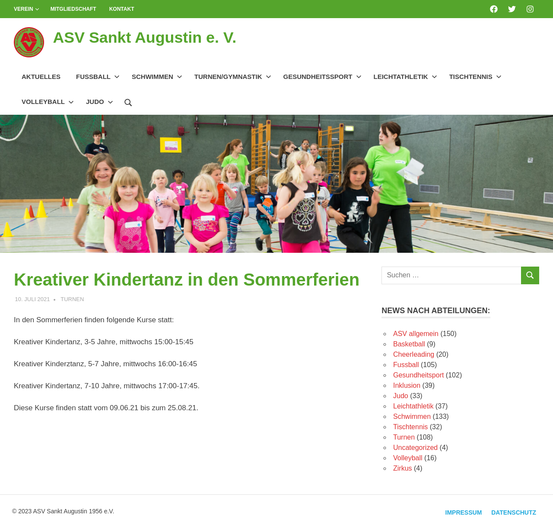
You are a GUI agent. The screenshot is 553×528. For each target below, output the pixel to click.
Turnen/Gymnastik (232, 76)
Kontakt (121, 9)
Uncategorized (415, 447)
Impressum (459, 511)
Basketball (409, 344)
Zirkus (402, 468)
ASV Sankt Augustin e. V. (150, 37)
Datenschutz (512, 511)
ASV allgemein (416, 333)
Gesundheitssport (322, 76)
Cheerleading (413, 354)
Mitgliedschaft (73, 9)
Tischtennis (475, 76)
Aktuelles (41, 76)
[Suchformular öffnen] (128, 101)
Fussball (98, 76)
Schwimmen (157, 76)
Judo (99, 101)
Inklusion (406, 385)
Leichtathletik (405, 76)
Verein (26, 9)
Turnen (72, 299)
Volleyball (48, 101)
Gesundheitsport (418, 375)
